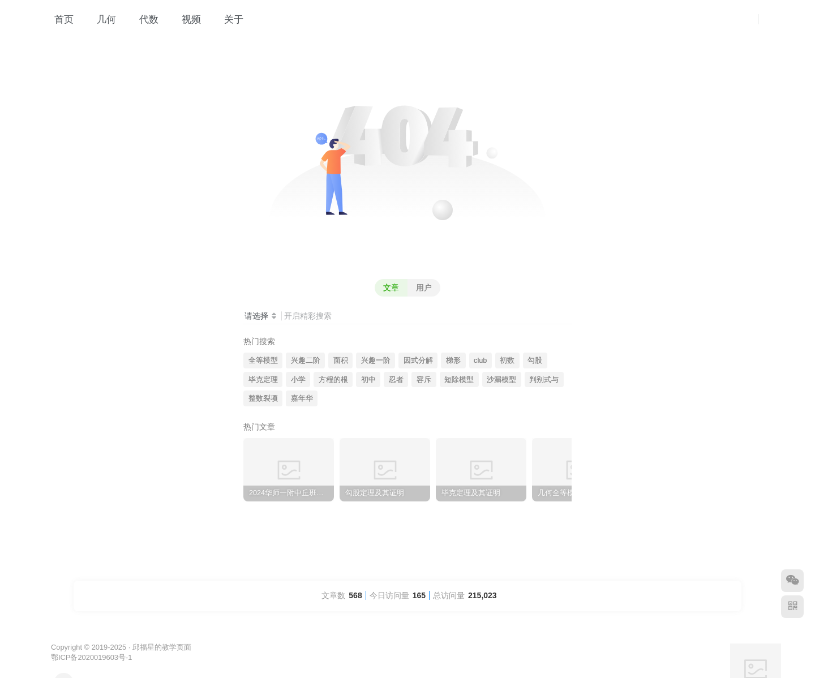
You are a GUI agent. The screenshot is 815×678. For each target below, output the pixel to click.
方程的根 (333, 380)
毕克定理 (263, 380)
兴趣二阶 (305, 360)
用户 (424, 287)
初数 (507, 360)
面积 (340, 360)
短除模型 (459, 380)
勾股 (534, 360)
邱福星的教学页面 (161, 647)
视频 (185, 19)
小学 (298, 380)
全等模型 (263, 360)
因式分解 (418, 360)
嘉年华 (302, 398)
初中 (368, 380)
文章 (391, 287)
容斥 (424, 380)
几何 (100, 19)
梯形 (453, 360)
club (480, 360)
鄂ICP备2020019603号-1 (91, 657)
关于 (227, 19)
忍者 (396, 380)
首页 (58, 19)
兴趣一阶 (376, 360)
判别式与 (544, 380)
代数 (142, 19)
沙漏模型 (501, 380)
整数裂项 (263, 398)
